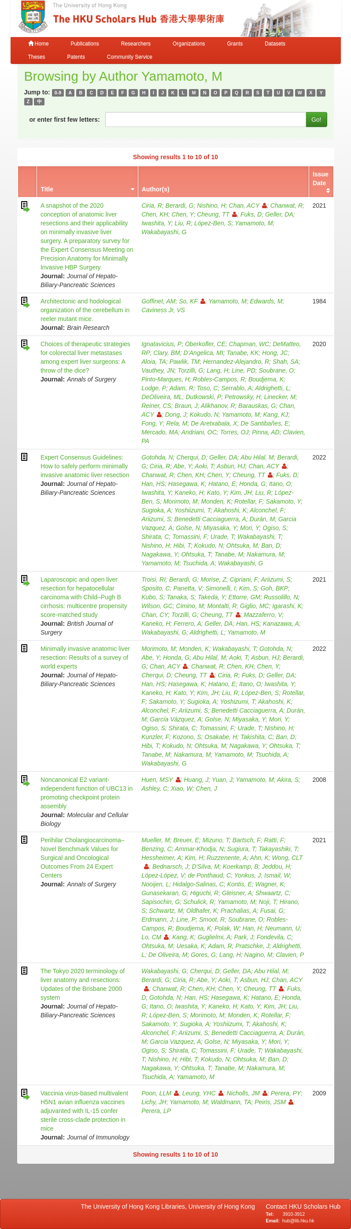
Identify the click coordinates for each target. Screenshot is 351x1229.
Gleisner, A (237, 893)
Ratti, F (274, 840)
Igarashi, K (287, 605)
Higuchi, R (204, 893)
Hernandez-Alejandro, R (236, 361)
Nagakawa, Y (159, 554)
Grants (235, 44)
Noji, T (267, 901)
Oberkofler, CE (205, 343)
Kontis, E (239, 884)
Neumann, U (282, 928)
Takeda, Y (211, 597)
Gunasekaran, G (164, 893)
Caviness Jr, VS (163, 310)
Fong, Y (152, 423)
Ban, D (270, 545)
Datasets (275, 44)
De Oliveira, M (168, 954)
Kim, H (194, 857)
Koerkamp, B (241, 866)
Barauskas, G (257, 405)
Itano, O (280, 483)
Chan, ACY (248, 205)
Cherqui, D (191, 457)
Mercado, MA (159, 432)
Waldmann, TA (231, 1102)
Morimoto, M (180, 501)
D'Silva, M (205, 866)
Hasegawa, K (186, 483)
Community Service (129, 57)
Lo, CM (155, 937)
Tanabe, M (229, 554)
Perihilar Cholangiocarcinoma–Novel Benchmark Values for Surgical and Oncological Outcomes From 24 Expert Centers (83, 858)
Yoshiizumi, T (192, 510)
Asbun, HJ (231, 466)
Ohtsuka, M (242, 545)
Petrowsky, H (242, 396)
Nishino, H (211, 205)
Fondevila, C (274, 937)
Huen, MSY (161, 779)
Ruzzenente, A (227, 857)
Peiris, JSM (274, 1102)
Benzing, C (156, 848)
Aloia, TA (153, 361)
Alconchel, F (267, 510)
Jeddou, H (276, 866)
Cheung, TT (217, 214)
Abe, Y (183, 466)
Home (38, 44)
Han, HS (153, 483)
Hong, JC (275, 352)
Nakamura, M (265, 554)
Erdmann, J (157, 919)
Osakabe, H (220, 736)
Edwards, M (266, 301)
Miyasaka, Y (219, 527)
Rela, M (176, 423)
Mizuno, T (216, 840)
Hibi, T (182, 545)
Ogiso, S (274, 527)
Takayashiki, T (278, 848)
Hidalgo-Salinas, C (198, 884)
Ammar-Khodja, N (199, 848)
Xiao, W (181, 788)
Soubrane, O (276, 370)
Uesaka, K (191, 945)
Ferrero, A (187, 623)
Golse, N (188, 527)
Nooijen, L (155, 884)
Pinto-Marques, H (165, 379)
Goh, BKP (274, 588)
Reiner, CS (156, 405)
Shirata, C (155, 536)
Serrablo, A (236, 388)
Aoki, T (204, 466)
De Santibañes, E (264, 423)
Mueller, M (155, 840)
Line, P (186, 919)
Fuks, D (251, 214)
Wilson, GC (157, 605)
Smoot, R (212, 919)
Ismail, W (277, 875)
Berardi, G (180, 205)
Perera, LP (156, 1110)
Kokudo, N (204, 414)
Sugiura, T (241, 848)
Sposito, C (155, 588)
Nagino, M (258, 954)
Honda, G (252, 483)
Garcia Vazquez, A (175, 1041)
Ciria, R (151, 205)
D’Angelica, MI (203, 352)
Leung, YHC (202, 1093)
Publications (85, 44)
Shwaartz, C (272, 893)
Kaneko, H (189, 492)
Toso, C (207, 388)
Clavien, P (290, 954)
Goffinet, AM (158, 301)
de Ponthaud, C (209, 875)
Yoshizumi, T (237, 701)
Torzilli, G (190, 370)
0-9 (58, 92)
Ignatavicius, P (161, 343)
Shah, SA (286, 361)
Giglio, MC (254, 605)
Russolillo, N (281, 597)
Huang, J (196, 779)
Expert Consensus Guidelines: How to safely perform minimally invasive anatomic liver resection (85, 466)
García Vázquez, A (176, 719)
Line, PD (243, 370)
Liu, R (183, 223)
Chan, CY (154, 614)
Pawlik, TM (185, 361)
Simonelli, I (220, 588)
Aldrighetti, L (272, 388)
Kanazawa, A (281, 623)
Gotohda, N (157, 457)
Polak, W (226, 928)
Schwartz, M (166, 910)
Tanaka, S (181, 597)
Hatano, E (222, 483)
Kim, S (248, 588)
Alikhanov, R (218, 405)
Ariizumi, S (156, 519)
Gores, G (203, 954)
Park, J (243, 937)
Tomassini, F (189, 536)
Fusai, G (272, 910)
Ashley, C (154, 788)
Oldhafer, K (201, 910)
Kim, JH (241, 492)
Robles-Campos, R (219, 379)
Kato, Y (217, 492)
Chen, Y (183, 214)
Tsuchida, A (198, 563)
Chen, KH (154, 214)
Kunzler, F (155, 736)
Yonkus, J (247, 875)
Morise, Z (213, 579)
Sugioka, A (156, 510)
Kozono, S (187, 736)
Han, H (252, 928)
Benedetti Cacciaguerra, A (210, 519)
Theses (36, 57)
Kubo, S (152, 597)
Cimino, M (190, 605)
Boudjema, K (266, 379)
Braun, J (186, 405)
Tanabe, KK (243, 352)
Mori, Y (249, 527)
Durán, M (262, 519)
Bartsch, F (247, 840)
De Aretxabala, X (214, 423)
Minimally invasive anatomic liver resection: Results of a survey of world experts (85, 657)
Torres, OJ (234, 432)
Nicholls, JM (246, 1093)
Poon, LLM (160, 1093)
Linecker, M (280, 396)
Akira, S (288, 779)
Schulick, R (198, 901)
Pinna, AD (266, 432)
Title (47, 189)
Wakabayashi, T (259, 536)
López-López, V (163, 875)
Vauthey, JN (157, 370)
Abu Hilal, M (256, 457)
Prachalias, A (239, 910)
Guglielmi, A (214, 937)
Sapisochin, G (160, 901)
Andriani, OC (199, 432)
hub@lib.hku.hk (298, 1220)
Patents (76, 57)
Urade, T (222, 536)
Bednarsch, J (170, 866)
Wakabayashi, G (163, 231)
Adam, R (181, 388)
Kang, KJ (275, 414)
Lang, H (217, 370)
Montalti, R (221, 605)
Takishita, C (256, 736)
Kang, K (183, 937)
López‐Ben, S (260, 692)
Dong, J (175, 414)
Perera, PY (286, 1093)
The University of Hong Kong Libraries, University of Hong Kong (170, 1206)
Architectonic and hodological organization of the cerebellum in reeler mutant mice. (85, 310)
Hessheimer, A (161, 857)
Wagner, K (269, 884)
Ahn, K (259, 857)
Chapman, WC (249, 343)
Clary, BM (166, 352)
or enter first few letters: (65, 119)
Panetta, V (188, 588)
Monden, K (216, 501)
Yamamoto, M (254, 223)
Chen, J (206, 788)
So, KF (192, 301)
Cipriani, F (244, 579)
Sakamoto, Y (283, 501)
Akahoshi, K (230, 510)
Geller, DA (279, 214)
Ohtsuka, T (196, 554)
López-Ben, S (213, 223)
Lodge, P (153, 388)
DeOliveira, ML (161, 396)
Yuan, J (222, 779)
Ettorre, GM (244, 597)
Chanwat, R (286, 205)
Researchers (136, 44)
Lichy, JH (153, 1102)
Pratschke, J (253, 945)
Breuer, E (186, 840)
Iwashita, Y (156, 223)
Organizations (189, 44)
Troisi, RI (153, 579)
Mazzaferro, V (263, 614)
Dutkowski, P (204, 396)
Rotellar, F (248, 501)
